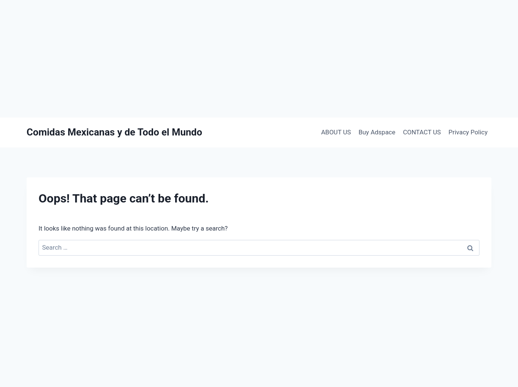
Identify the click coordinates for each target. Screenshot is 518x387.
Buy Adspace (377, 132)
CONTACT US (422, 132)
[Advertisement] (259, 58)
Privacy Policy (468, 132)
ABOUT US (336, 132)
